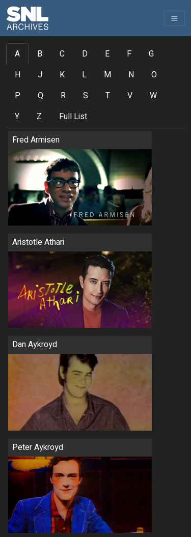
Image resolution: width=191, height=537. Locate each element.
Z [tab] (39, 116)
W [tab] (153, 96)
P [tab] (17, 96)
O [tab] (154, 75)
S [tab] (85, 96)
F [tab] (129, 54)
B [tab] (39, 54)
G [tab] (151, 54)
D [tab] (85, 54)
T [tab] (107, 96)
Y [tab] (17, 116)
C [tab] (62, 54)
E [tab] (107, 54)
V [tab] (129, 96)
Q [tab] (40, 96)
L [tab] (84, 75)
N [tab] (131, 75)
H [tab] (17, 75)
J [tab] (40, 75)
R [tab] (63, 96)
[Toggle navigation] (174, 18)
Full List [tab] (73, 116)
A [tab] (17, 54)
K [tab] (62, 75)
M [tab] (107, 75)
